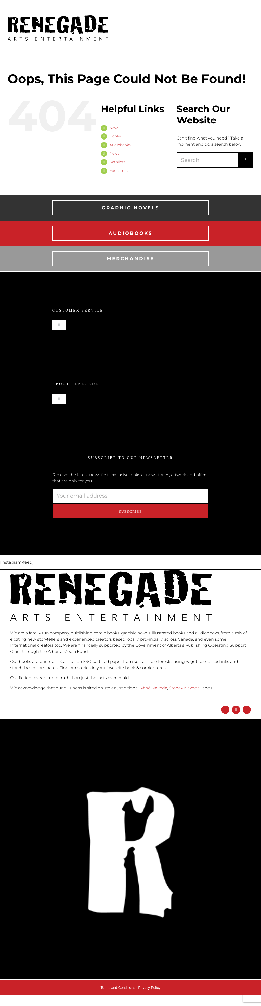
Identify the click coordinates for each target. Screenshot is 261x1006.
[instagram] (236, 710)
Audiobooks (120, 145)
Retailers (117, 162)
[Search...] (207, 160)
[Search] (245, 160)
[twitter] (247, 710)
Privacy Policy (149, 988)
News (114, 153)
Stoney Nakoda (184, 688)
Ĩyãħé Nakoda (153, 688)
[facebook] (225, 710)
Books (115, 136)
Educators (119, 170)
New (114, 128)
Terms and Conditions (118, 988)
